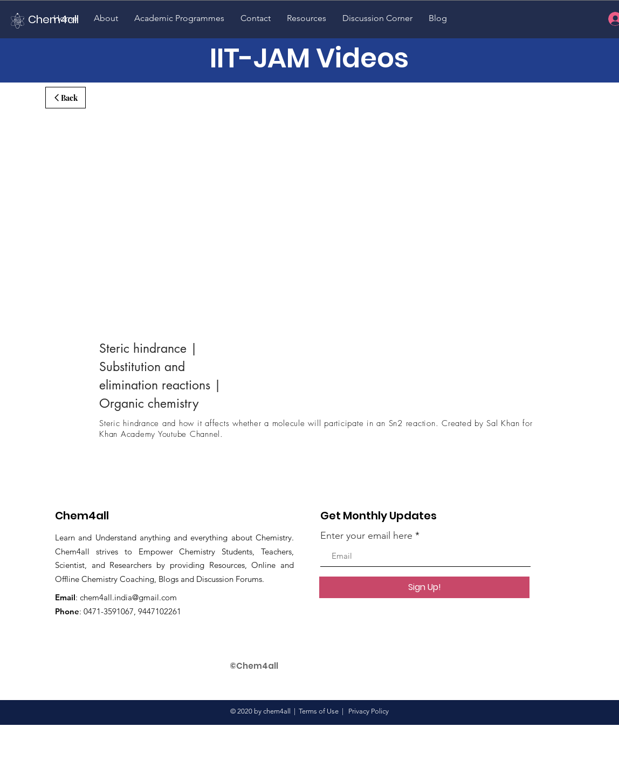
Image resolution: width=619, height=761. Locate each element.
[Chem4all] (64, 19)
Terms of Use (319, 711)
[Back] (65, 97)
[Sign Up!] (424, 587)
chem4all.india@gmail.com (128, 597)
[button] (106, 18)
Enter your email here (366, 535)
